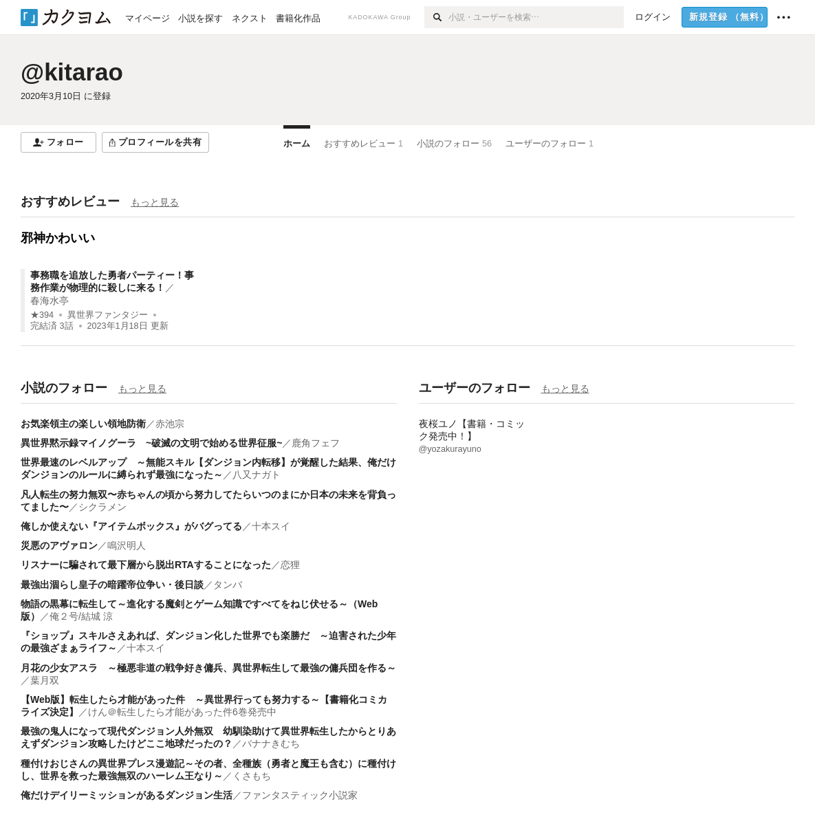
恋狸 (290, 564)
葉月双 (44, 680)
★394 (42, 315)
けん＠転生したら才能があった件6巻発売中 (182, 711)
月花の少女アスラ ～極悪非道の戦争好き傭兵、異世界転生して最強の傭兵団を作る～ (208, 667)
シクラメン (102, 506)
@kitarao (72, 71)
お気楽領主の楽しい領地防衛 (83, 423)
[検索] (436, 17)
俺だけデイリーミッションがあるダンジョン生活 (126, 795)
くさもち (251, 775)
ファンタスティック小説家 (300, 795)
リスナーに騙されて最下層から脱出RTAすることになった (146, 564)
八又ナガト (256, 474)
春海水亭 (49, 300)
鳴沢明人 (126, 545)
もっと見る (155, 202)
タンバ (227, 584)
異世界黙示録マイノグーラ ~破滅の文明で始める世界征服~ (151, 442)
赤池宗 (169, 423)
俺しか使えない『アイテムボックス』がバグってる (131, 526)
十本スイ (271, 526)
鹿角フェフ (316, 442)
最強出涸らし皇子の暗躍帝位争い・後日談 (112, 584)
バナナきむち (271, 743)
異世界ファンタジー (107, 315)
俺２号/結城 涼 (81, 616)
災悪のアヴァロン (59, 545)
